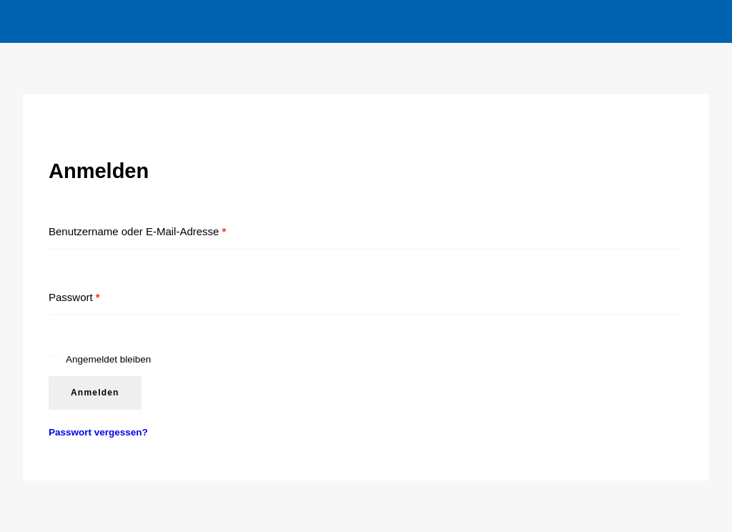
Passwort (74, 297)
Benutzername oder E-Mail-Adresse (137, 231)
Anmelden (95, 393)
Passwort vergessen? (98, 432)
